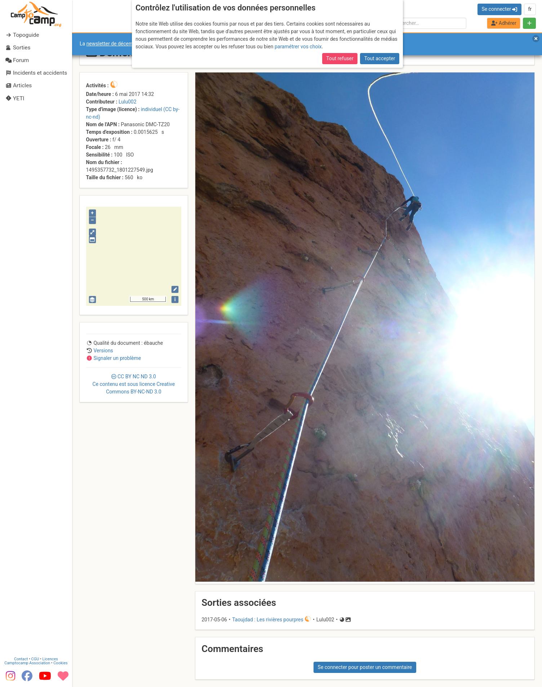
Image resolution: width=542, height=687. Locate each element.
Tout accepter (379, 58)
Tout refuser (339, 58)
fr (530, 9)
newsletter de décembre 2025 (119, 44)
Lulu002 (128, 102)
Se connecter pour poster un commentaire (365, 667)
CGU (35, 658)
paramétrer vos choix (298, 46)
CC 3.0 (134, 384)
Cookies (60, 662)
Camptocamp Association (27, 662)
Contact (21, 658)
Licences (50, 658)
